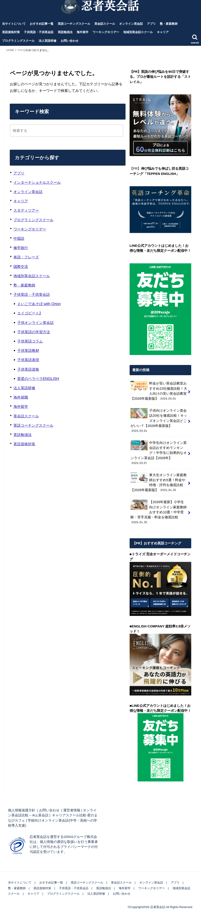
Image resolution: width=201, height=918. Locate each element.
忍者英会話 (157, 906)
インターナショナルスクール (37, 182)
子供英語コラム (30, 341)
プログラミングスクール (18, 40)
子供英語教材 (28, 350)
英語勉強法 (65, 32)
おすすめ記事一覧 (41, 23)
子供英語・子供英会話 (38, 32)
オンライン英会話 (131, 23)
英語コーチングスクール (74, 23)
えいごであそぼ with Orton (39, 304)
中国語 (18, 238)
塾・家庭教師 (169, 23)
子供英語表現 (28, 360)
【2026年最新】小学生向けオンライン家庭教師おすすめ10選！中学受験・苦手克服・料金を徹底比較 (159, 511)
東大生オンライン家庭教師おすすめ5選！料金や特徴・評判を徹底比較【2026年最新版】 (159, 482)
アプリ (151, 23)
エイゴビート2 (29, 313)
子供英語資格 (28, 369)
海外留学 (82, 32)
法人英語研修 (47, 40)
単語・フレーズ (26, 257)
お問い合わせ (69, 40)
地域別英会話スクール (138, 32)
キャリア (163, 32)
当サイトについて (14, 23)
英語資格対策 (11, 32)
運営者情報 (71, 810)
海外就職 (20, 397)
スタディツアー (26, 210)
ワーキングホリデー (106, 32)
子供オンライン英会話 (35, 323)
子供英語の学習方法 (33, 332)
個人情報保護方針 (21, 810)
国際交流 (20, 266)
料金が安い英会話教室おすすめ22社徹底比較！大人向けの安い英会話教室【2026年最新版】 (159, 391)
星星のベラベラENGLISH (38, 379)
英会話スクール (104, 23)
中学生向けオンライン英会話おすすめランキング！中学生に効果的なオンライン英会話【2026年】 (159, 452)
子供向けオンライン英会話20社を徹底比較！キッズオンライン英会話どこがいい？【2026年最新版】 (159, 420)
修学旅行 (20, 248)
